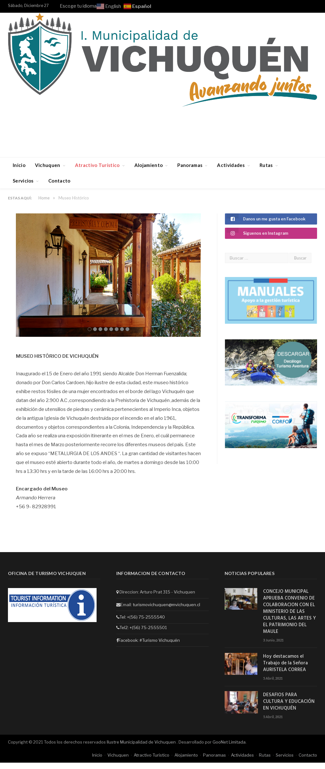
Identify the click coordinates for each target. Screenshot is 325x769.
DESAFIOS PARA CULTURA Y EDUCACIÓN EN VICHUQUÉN (289, 701)
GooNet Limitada (229, 741)
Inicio (19, 165)
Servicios (23, 181)
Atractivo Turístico (97, 165)
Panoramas (189, 165)
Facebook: (127, 639)
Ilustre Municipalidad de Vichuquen (142, 741)
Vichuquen (47, 165)
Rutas (266, 165)
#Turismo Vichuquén (159, 639)
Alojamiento (148, 165)
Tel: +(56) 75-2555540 (140, 616)
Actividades (231, 165)
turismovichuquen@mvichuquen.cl (166, 603)
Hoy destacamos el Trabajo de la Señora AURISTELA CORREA (285, 662)
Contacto (59, 181)
